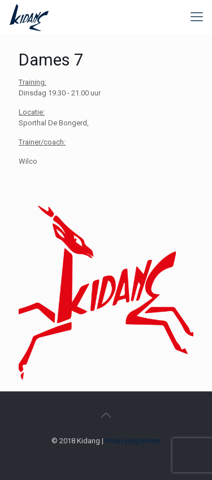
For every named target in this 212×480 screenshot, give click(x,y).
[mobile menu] (196, 17)
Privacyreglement (133, 441)
